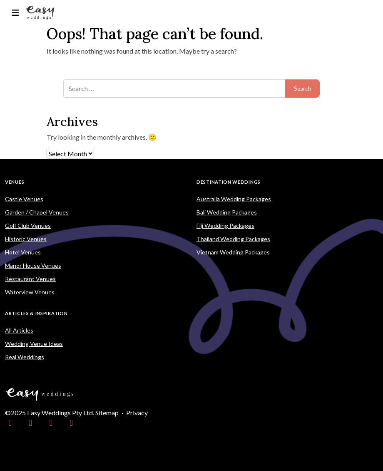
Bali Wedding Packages (226, 212)
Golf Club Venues (28, 225)
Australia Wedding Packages (233, 198)
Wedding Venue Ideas (34, 343)
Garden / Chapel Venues (37, 212)
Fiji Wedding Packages (225, 225)
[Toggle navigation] (15, 13)
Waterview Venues (30, 292)
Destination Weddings (228, 182)
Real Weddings (24, 356)
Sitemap (107, 413)
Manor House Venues (33, 265)
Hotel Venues (23, 252)
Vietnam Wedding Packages (233, 252)
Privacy (137, 413)
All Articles (19, 330)
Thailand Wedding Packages (233, 238)
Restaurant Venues (30, 278)
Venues (14, 182)
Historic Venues (26, 238)
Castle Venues (24, 198)
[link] (10, 423)
